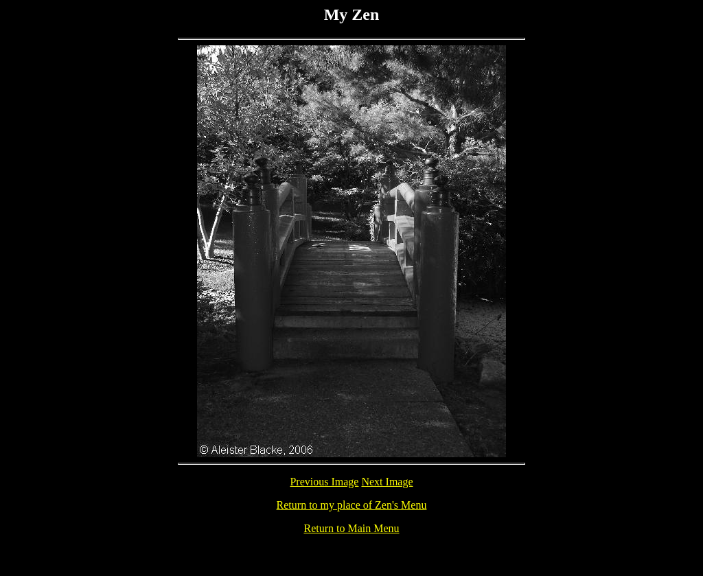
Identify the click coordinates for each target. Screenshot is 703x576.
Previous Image (324, 481)
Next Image (387, 481)
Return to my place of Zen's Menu (352, 505)
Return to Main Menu (351, 528)
